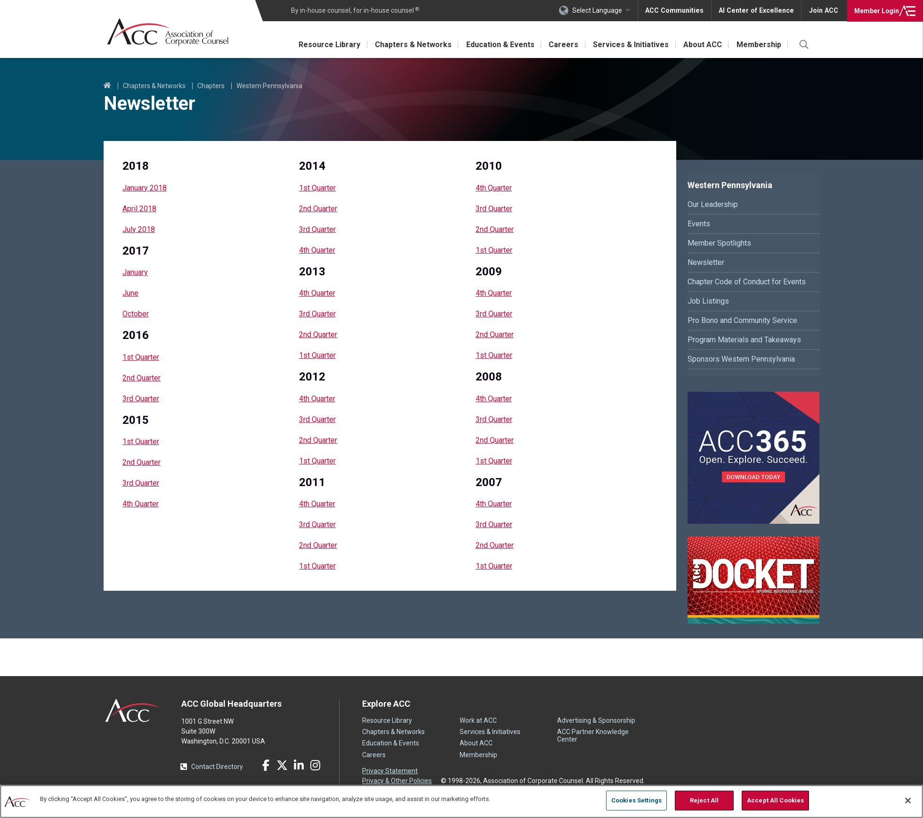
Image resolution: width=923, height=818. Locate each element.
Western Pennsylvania (269, 86)
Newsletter (706, 262)
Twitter (282, 765)
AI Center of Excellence (757, 10)
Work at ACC (478, 720)
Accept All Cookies (775, 800)
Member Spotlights (719, 243)
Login (876, 10)
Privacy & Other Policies (397, 781)
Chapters (211, 86)
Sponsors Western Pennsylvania (741, 359)
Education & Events (497, 44)
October (135, 313)
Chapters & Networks (410, 44)
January (135, 272)
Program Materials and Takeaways (744, 339)
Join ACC (823, 10)
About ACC (701, 44)
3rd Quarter (140, 398)
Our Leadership (713, 204)
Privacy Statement (390, 771)
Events (699, 223)
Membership (758, 44)
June (130, 293)
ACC (133, 710)
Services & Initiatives (629, 44)
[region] (461, 801)
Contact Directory (217, 766)
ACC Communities (677, 10)
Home (107, 86)
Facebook (265, 765)
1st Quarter (140, 357)
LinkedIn (298, 765)
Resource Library (325, 44)
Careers (561, 44)
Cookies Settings (636, 800)
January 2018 (144, 187)
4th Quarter (140, 503)
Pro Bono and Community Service (742, 320)
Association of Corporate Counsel (168, 32)
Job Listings (708, 301)
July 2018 (138, 229)
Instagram (315, 765)
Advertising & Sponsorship (596, 720)
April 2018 (139, 208)
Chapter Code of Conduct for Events (747, 281)
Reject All (704, 800)
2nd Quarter (141, 377)
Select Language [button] (601, 10)
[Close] (908, 800)
